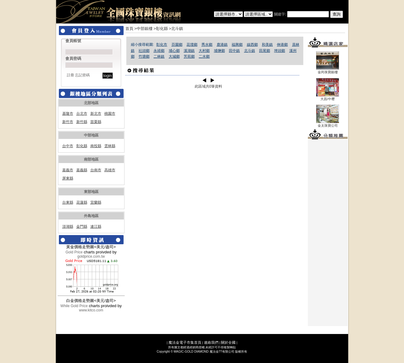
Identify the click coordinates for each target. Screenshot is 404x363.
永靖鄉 (158, 51)
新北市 (95, 113)
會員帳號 (73, 40)
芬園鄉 (176, 44)
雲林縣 (109, 146)
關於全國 (228, 342)
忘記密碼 (82, 75)
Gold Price (74, 252)
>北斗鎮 (176, 28)
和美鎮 (267, 44)
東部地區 (91, 192)
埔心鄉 (174, 51)
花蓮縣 (81, 202)
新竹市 (67, 122)
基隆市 (67, 113)
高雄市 (109, 170)
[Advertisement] (327, 233)
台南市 (95, 170)
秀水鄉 (206, 44)
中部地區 (91, 135)
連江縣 (95, 226)
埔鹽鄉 (219, 51)
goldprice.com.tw (91, 256)
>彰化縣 (160, 28)
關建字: (308, 14)
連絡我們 (211, 342)
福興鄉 (237, 44)
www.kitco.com (91, 310)
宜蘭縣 (95, 202)
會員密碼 (73, 58)
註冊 (70, 75)
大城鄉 (174, 56)
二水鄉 (204, 56)
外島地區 (91, 216)
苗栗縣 (95, 122)
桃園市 (109, 113)
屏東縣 (67, 178)
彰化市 (161, 44)
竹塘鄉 (144, 56)
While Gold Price (74, 306)
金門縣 (81, 226)
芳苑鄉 (189, 56)
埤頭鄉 (279, 51)
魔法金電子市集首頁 (184, 342)
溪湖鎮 (189, 51)
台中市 (67, 146)
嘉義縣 (81, 170)
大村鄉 (204, 51)
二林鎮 (158, 56)
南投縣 (95, 146)
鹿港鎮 (222, 44)
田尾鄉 (264, 51)
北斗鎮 (249, 51)
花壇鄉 (191, 44)
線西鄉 (252, 44)
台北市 (81, 113)
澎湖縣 (67, 226)
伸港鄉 (282, 44)
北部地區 (91, 103)
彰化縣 (81, 146)
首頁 (129, 28)
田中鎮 (234, 51)
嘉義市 (67, 170)
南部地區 (91, 159)
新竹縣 (81, 122)
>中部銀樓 (143, 28)
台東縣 (67, 202)
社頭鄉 (144, 51)
